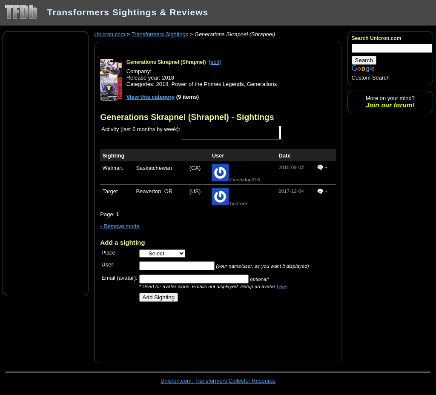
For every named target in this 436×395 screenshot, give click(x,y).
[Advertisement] (45, 163)
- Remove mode (119, 226)
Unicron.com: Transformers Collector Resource (218, 381)
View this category (150, 97)
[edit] (215, 62)
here (282, 286)
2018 (162, 84)
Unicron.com (109, 34)
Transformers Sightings (160, 34)
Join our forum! (390, 105)
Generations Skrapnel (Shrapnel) (166, 62)
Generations (262, 84)
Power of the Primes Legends (208, 84)
